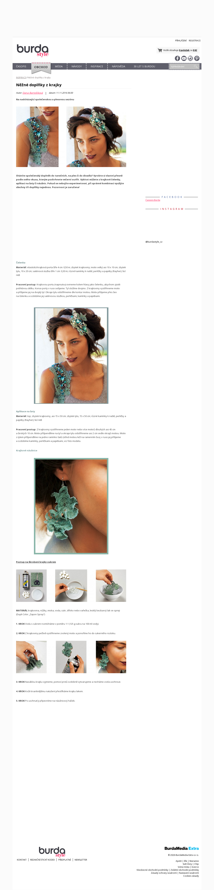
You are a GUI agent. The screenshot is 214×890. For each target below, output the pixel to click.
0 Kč (195, 50)
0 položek (184, 50)
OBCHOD (40, 70)
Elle (185, 861)
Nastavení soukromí (189, 872)
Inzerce (195, 866)
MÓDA (59, 66)
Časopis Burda (152, 200)
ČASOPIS (21, 66)
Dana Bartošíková (33, 93)
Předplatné (64, 859)
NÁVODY (77, 66)
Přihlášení (181, 40)
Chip (196, 863)
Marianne (194, 861)
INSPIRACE (97, 66)
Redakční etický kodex (42, 859)
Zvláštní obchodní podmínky (184, 869)
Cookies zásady (191, 875)
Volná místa (183, 866)
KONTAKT (22, 859)
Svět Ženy (187, 863)
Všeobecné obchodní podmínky (152, 869)
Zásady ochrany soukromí (164, 872)
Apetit (179, 861)
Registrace (195, 40)
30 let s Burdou (144, 66)
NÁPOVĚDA (118, 66)
